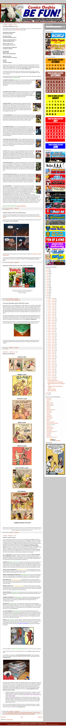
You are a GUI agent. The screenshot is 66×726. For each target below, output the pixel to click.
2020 (48, 276)
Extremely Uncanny (49, 410)
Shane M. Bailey (49, 428)
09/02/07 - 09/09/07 (51, 325)
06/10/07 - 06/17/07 (51, 344)
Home (22, 717)
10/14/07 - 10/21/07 (51, 315)
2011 (48, 290)
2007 (48, 297)
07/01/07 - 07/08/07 (51, 339)
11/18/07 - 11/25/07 (51, 307)
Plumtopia (48, 424)
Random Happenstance (50, 427)
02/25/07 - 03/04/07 (51, 367)
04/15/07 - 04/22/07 (51, 356)
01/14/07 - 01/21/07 (51, 377)
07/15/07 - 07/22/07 (51, 336)
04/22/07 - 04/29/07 (51, 355)
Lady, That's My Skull (50, 417)
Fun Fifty (7, 209)
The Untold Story (49, 435)
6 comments (16, 208)
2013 (48, 287)
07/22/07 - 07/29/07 (51, 334)
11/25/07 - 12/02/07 (51, 306)
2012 (48, 289)
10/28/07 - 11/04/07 (51, 312)
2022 (48, 273)
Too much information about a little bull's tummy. (16, 303)
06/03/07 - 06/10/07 (51, 345)
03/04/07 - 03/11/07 (51, 366)
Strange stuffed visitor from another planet (14, 212)
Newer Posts (3, 717)
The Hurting (48, 413)
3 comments (16, 262)
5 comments (16, 532)
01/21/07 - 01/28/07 (51, 375)
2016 (48, 282)
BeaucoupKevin (49, 402)
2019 (48, 278)
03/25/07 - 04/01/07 (51, 361)
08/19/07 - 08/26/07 (51, 328)
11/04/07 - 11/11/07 (51, 311)
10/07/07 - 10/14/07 (51, 317)
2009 (48, 293)
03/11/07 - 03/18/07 (51, 364)
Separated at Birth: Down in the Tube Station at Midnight (18, 265)
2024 (48, 270)
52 (6, 712)
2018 (48, 279)
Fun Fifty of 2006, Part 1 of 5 (10, 26)
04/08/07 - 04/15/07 (51, 358)
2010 (48, 292)
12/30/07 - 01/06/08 (51, 298)
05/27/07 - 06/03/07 (51, 347)
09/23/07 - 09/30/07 (51, 320)
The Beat (48, 401)
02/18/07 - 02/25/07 (51, 369)
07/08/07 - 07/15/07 (51, 337)
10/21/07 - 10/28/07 (51, 314)
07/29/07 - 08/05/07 (51, 333)
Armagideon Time (49, 399)
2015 (48, 284)
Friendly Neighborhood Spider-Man (26, 712)
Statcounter (58, 440)
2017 (48, 281)
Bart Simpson (16, 712)
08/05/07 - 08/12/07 (51, 331)
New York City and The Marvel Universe (52, 423)
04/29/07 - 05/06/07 (51, 353)
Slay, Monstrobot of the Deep (51, 431)
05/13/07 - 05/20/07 (51, 350)
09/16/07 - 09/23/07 (51, 322)
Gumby (34, 712)
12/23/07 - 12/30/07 (51, 300)
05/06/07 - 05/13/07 (51, 352)
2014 (48, 286)
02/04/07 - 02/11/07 (51, 372)
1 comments (16, 298)
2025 (48, 268)
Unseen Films (48, 434)
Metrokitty (48, 420)
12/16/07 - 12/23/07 (51, 301)
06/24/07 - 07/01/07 (51, 341)
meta (7, 348)
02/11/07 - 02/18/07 (51, 371)
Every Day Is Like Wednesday (51, 409)
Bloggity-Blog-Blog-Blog (50, 405)
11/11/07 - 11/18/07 (51, 309)
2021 (48, 275)
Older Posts (40, 717)
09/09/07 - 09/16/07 (51, 323)
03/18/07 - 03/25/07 (51, 363)
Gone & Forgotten (49, 412)
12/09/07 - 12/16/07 (51, 303)
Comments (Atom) (9, 719)
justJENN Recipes (49, 416)
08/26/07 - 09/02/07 (51, 326)
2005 (48, 394)
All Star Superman (10, 712)
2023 (48, 271)
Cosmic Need (48, 406)
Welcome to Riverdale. (9, 353)
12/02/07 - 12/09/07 (51, 304)
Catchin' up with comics (9, 537)
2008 (48, 295)
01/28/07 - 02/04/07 (51, 374)
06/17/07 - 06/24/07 (51, 342)
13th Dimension (49, 398)
